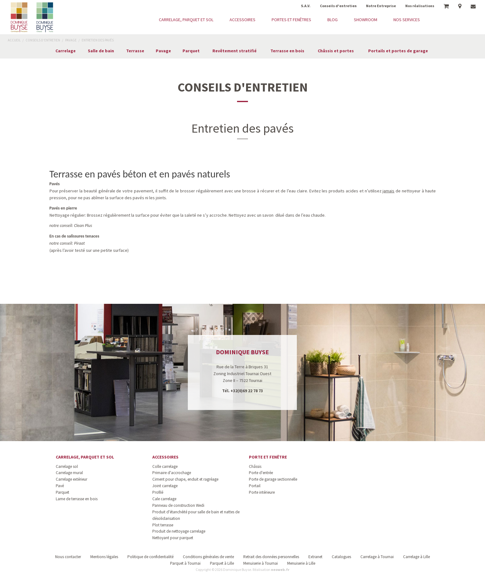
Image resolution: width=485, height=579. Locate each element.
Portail (254, 485)
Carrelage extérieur (71, 479)
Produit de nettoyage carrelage (178, 531)
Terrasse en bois (287, 51)
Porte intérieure (262, 492)
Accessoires (165, 457)
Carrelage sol (67, 466)
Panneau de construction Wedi (178, 505)
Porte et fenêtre (268, 457)
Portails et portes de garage (398, 51)
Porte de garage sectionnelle (273, 479)
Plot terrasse (162, 525)
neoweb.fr (280, 569)
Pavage (163, 51)
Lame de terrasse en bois (76, 498)
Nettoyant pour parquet (172, 537)
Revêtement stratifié (234, 51)
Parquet (191, 51)
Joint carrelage (165, 485)
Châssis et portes (336, 51)
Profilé (157, 492)
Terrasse (135, 51)
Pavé (60, 485)
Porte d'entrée (261, 472)
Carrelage (65, 51)
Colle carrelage (165, 466)
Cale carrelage (164, 498)
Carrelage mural (69, 472)
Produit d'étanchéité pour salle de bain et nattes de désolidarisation (196, 515)
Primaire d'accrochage (171, 472)
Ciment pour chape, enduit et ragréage (185, 479)
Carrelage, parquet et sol (85, 457)
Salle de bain (101, 51)
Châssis (255, 466)
